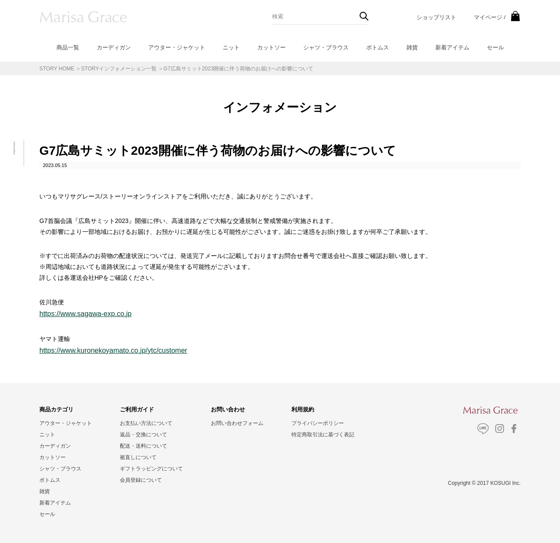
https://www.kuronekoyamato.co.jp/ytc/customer (113, 350)
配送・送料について (143, 446)
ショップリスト (436, 17)
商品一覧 (67, 47)
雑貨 (412, 47)
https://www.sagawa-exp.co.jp (85, 313)
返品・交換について (143, 435)
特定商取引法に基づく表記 (322, 435)
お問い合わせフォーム (237, 423)
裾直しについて (138, 457)
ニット (231, 47)
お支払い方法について (146, 423)
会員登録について (141, 480)
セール (495, 47)
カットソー (271, 47)
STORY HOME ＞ (60, 69)
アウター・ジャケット (176, 47)
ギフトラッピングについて (151, 469)
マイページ (488, 17)
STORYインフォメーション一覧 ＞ (122, 69)
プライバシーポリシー (317, 423)
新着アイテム (452, 47)
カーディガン (114, 47)
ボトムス (377, 47)
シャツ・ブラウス (326, 47)
